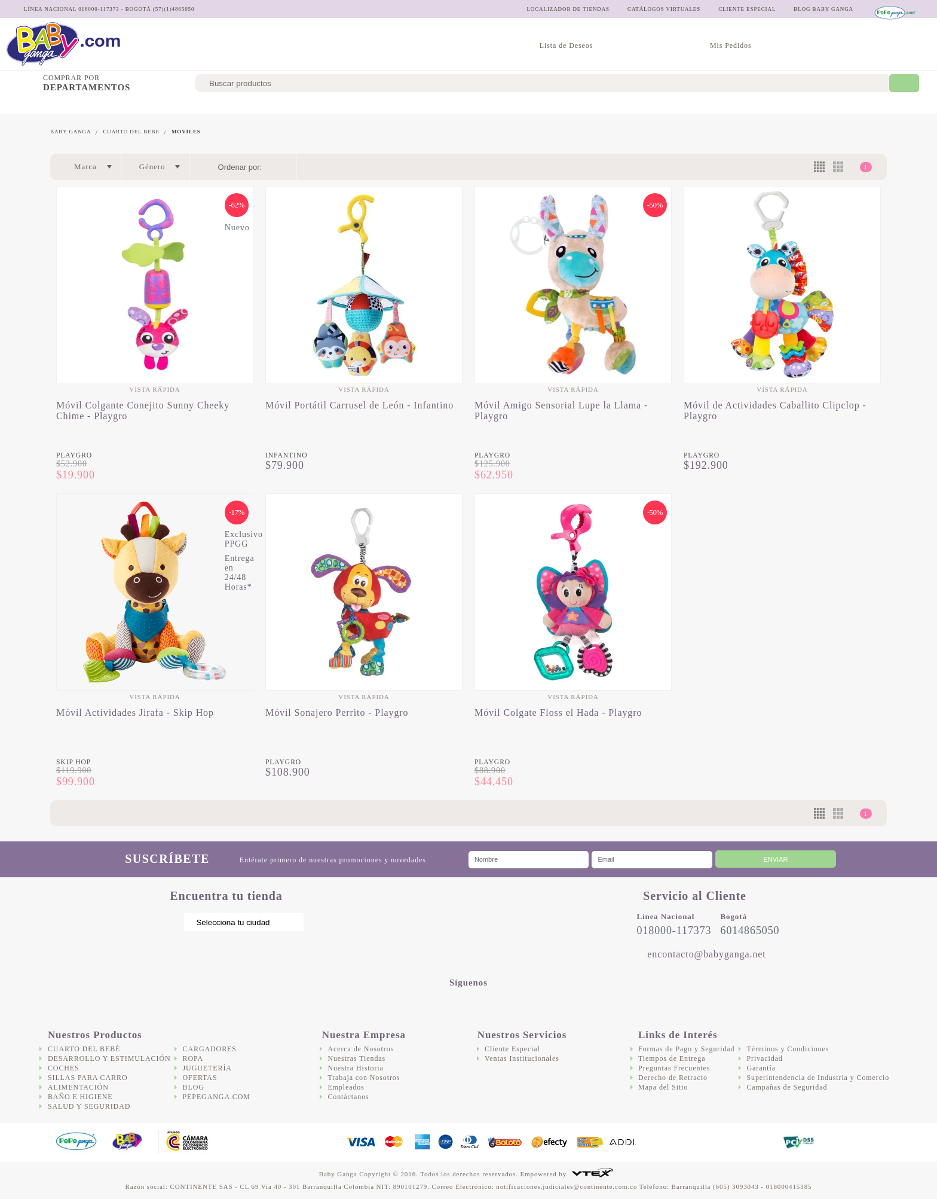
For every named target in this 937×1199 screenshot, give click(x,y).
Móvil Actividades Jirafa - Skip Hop (135, 712)
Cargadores (596, 105)
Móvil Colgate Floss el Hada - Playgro (558, 712)
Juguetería (658, 105)
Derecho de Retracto (673, 1077)
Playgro (74, 455)
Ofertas (711, 105)
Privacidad (764, 1058)
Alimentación (368, 105)
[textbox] (542, 83)
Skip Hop (73, 762)
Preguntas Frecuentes (674, 1068)
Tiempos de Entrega (671, 1058)
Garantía (761, 1068)
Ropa (193, 1058)
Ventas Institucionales (522, 1058)
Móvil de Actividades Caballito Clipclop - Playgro (775, 410)
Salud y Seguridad (520, 105)
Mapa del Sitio (663, 1087)
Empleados (345, 1087)
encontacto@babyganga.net (706, 954)
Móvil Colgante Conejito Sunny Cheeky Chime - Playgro (142, 410)
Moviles (186, 132)
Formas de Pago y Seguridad (686, 1049)
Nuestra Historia (355, 1068)
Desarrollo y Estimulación (140, 105)
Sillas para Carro (290, 105)
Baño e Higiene (439, 105)
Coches (225, 105)
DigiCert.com (747, 1142)
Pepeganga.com (216, 1097)
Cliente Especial (512, 1049)
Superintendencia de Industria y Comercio (817, 1077)
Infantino (286, 455)
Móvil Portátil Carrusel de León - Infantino (359, 405)
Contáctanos (348, 1097)
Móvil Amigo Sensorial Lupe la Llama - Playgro (561, 410)
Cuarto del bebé (40, 105)
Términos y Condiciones (787, 1049)
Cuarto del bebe (131, 132)
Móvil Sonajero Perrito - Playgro (336, 712)
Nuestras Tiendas (356, 1058)
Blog (193, 1087)
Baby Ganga (70, 132)
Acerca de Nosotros (360, 1049)
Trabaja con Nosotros (363, 1077)
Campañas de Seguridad (786, 1087)
